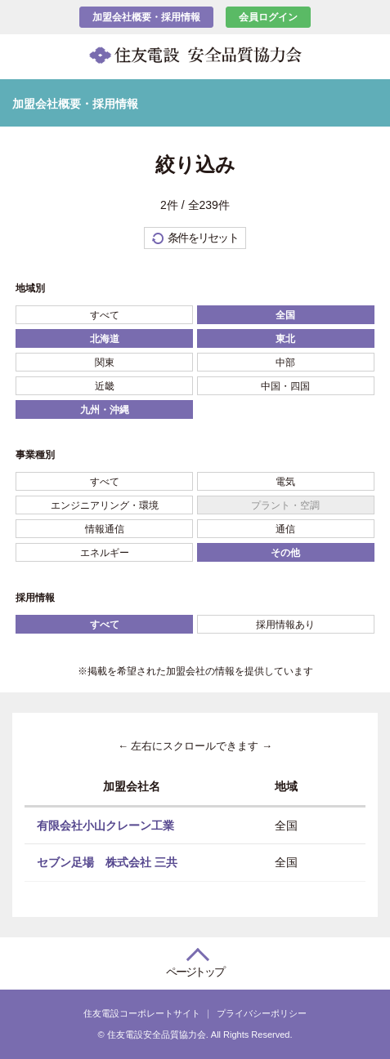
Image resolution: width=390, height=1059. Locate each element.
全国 (285, 315)
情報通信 (104, 529)
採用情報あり (285, 624)
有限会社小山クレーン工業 (105, 824)
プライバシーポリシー (262, 1013)
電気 (285, 481)
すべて (104, 315)
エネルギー (104, 552)
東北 (285, 339)
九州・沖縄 (104, 410)
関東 (104, 362)
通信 (285, 529)
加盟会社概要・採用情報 (146, 17)
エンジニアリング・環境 (105, 505)
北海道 (104, 339)
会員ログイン (268, 17)
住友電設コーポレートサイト (141, 1013)
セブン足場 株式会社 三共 (107, 862)
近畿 (104, 386)
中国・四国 (285, 386)
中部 (285, 362)
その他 (285, 552)
